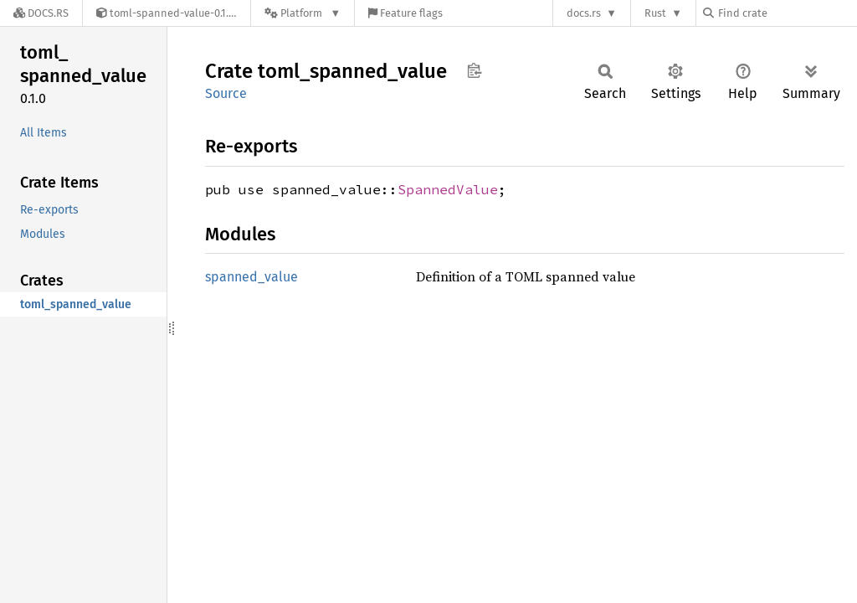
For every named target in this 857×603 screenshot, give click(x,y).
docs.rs (584, 13)
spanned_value (251, 277)
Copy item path (474, 70)
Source (226, 93)
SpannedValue (448, 189)
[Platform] (302, 13)
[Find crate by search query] (786, 13)
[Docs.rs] (41, 13)
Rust (655, 13)
